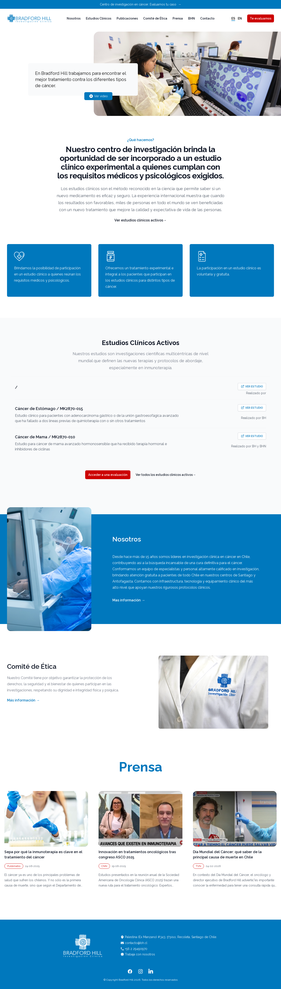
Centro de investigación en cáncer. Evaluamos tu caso (140, 4)
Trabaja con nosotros (138, 954)
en (240, 18)
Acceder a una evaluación (107, 475)
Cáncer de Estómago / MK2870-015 (49, 408)
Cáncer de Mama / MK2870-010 (45, 437)
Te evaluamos (260, 18)
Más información (23, 700)
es (233, 18)
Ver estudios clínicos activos (140, 220)
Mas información (128, 600)
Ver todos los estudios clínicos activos (166, 475)
